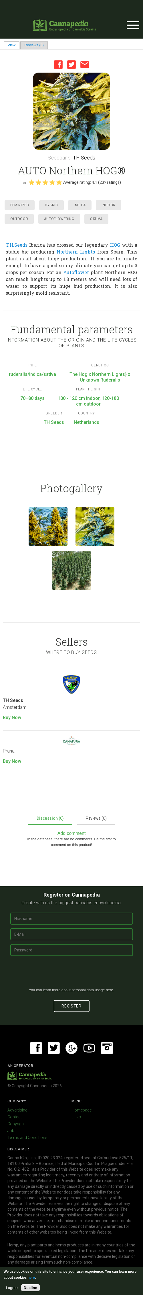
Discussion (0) (50, 818)
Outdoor (19, 219)
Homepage (82, 1110)
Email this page (85, 64)
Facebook (58, 64)
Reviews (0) (34, 45)
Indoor (109, 205)
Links (76, 1117)
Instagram (107, 1048)
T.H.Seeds (16, 245)
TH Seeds (84, 158)
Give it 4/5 (52, 182)
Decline (30, 1288)
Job (10, 1130)
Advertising (17, 1110)
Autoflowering (59, 219)
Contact (14, 1117)
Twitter (71, 64)
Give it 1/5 (31, 182)
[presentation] (71, 974)
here (109, 990)
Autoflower (76, 272)
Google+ (71, 1048)
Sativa (96, 219)
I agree (12, 1288)
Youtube (89, 1048)
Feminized (19, 205)
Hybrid (51, 205)
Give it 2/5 (38, 182)
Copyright (16, 1124)
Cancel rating (24, 183)
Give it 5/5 (59, 182)
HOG (115, 245)
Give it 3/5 (45, 182)
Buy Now (12, 717)
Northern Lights (76, 252)
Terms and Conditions (27, 1137)
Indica (80, 205)
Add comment (71, 833)
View (13, 45)
